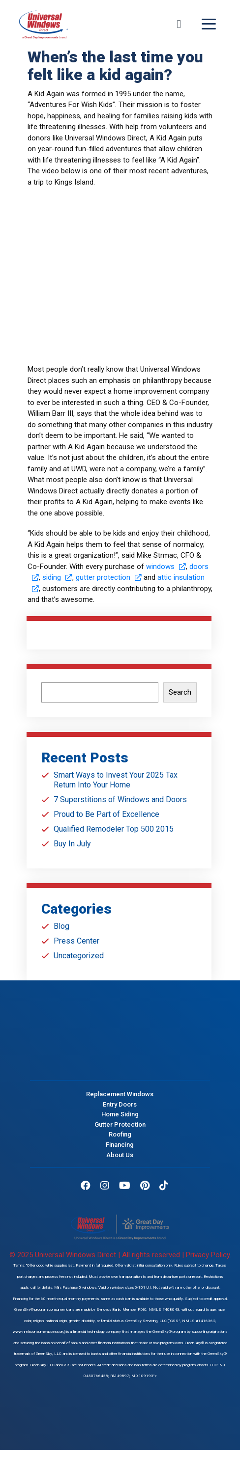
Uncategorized (79, 955)
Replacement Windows (119, 1093)
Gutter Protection (120, 1124)
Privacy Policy (208, 1254)
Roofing (120, 1134)
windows (166, 566)
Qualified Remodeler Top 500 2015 (114, 829)
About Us (119, 1154)
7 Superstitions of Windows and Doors (120, 799)
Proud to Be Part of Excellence (106, 814)
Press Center (76, 941)
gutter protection (109, 577)
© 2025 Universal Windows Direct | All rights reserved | (97, 1254)
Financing (120, 1144)
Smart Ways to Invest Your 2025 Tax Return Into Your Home (116, 779)
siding (57, 577)
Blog (61, 926)
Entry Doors (120, 1104)
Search (180, 692)
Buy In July (72, 843)
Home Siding (120, 1114)
